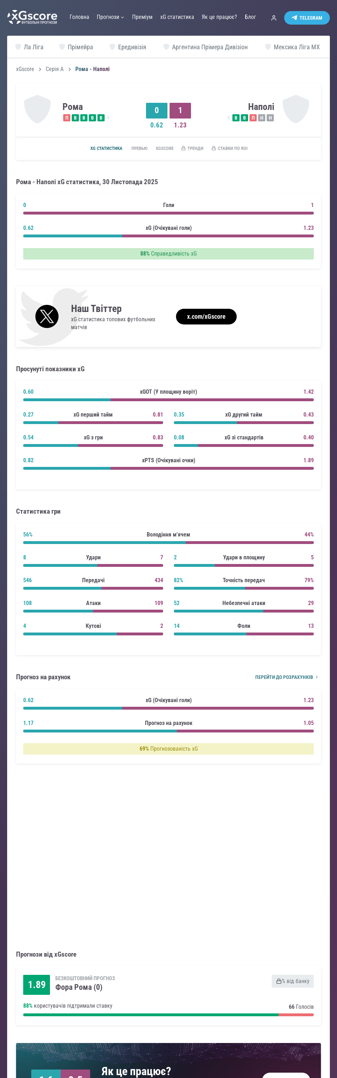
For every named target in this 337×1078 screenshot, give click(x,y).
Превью (134, 149)
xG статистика (96, 149)
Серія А (55, 69)
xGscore (25, 69)
